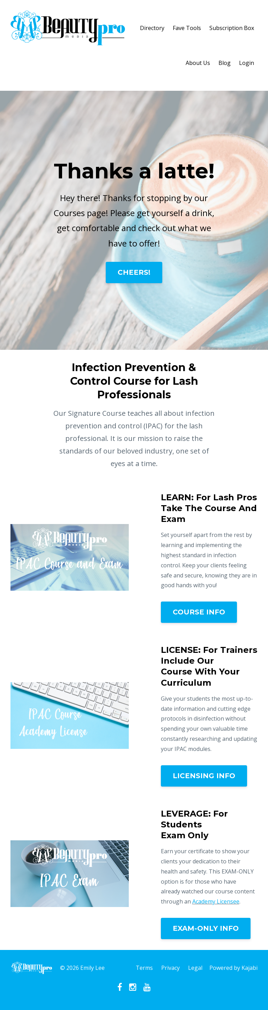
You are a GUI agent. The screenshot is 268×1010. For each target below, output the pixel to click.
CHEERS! (134, 272)
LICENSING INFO (204, 776)
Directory (152, 28)
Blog (224, 63)
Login (246, 63)
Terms (144, 968)
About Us (198, 63)
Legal (195, 968)
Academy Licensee (215, 901)
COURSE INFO (199, 612)
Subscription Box (231, 28)
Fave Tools (187, 28)
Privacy (170, 968)
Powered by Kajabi (233, 968)
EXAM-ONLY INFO (206, 928)
